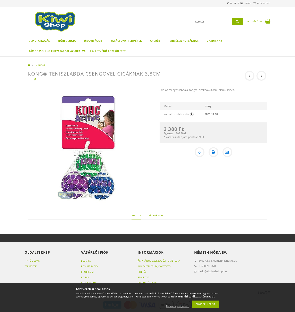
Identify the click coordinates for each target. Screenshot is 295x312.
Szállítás (144, 277)
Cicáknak (40, 64)
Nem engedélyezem (177, 306)
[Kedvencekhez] (199, 152)
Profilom (87, 271)
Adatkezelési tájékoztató (154, 266)
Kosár (85, 277)
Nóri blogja (67, 41)
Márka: (168, 106)
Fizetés (142, 271)
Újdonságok (93, 41)
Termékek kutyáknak (183, 41)
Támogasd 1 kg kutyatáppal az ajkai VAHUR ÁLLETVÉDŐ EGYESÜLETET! (77, 51)
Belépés (223, 3)
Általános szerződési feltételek (159, 260)
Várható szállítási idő (179, 114)
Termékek (31, 266)
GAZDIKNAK (214, 41)
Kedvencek (261, 3)
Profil (241, 3)
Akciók (155, 41)
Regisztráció (89, 266)
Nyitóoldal (32, 260)
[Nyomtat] (213, 152)
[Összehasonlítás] (227, 152)
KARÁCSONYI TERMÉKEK (126, 41)
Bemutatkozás (39, 41)
